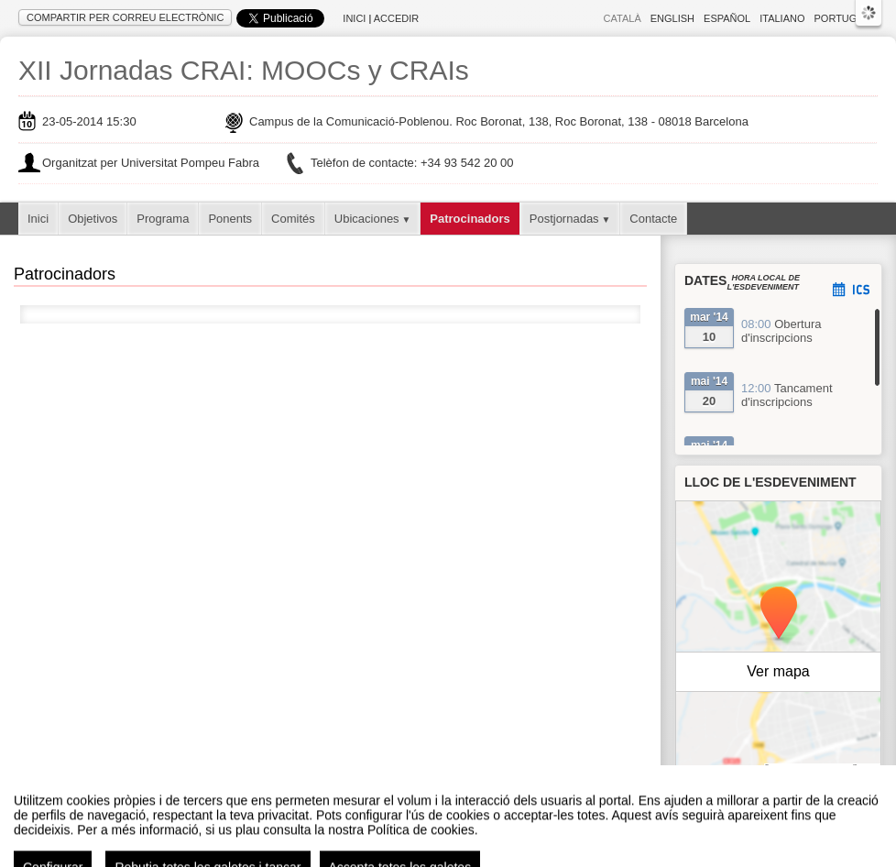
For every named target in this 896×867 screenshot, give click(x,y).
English (672, 18)
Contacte (653, 218)
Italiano (781, 18)
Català (622, 18)
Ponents (230, 218)
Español (727, 18)
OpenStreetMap (801, 768)
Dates (705, 280)
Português (846, 18)
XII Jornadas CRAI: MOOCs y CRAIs (243, 70)
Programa (163, 218)
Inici (354, 18)
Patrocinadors (469, 218)
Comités (293, 218)
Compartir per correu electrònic (125, 17)
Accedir (397, 18)
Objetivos (92, 218)
